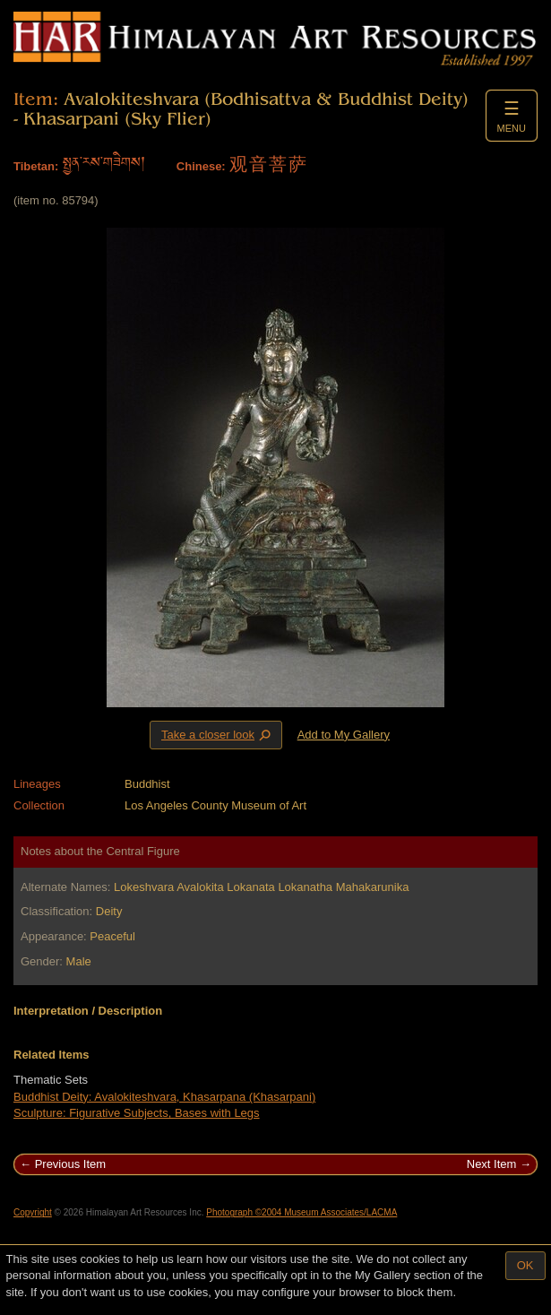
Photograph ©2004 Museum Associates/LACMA (301, 1212)
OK (525, 1265)
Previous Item (70, 1164)
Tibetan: (35, 166)
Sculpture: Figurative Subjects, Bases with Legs (136, 1113)
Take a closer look (217, 734)
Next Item (492, 1164)
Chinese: (201, 166)
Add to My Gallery (343, 734)
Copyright (32, 1212)
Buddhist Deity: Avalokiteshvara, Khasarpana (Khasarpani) (164, 1096)
